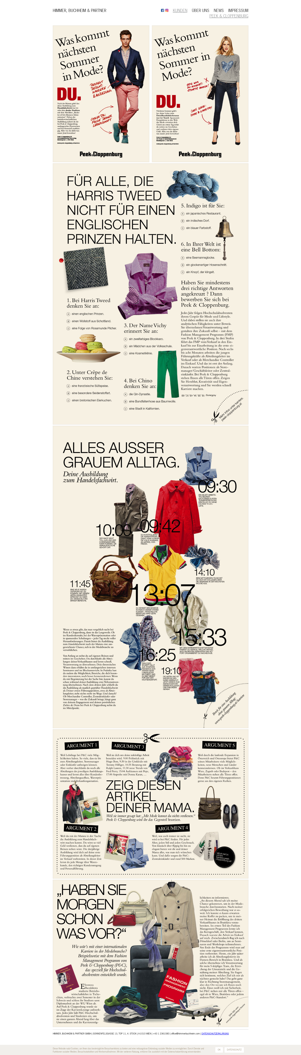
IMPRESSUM (238, 10)
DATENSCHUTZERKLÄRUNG (215, 1033)
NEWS (219, 10)
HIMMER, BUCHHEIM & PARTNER (79, 10)
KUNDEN (180, 10)
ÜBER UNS (200, 10)
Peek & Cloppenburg (228, 16)
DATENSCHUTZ (234, 1049)
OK (219, 1049)
